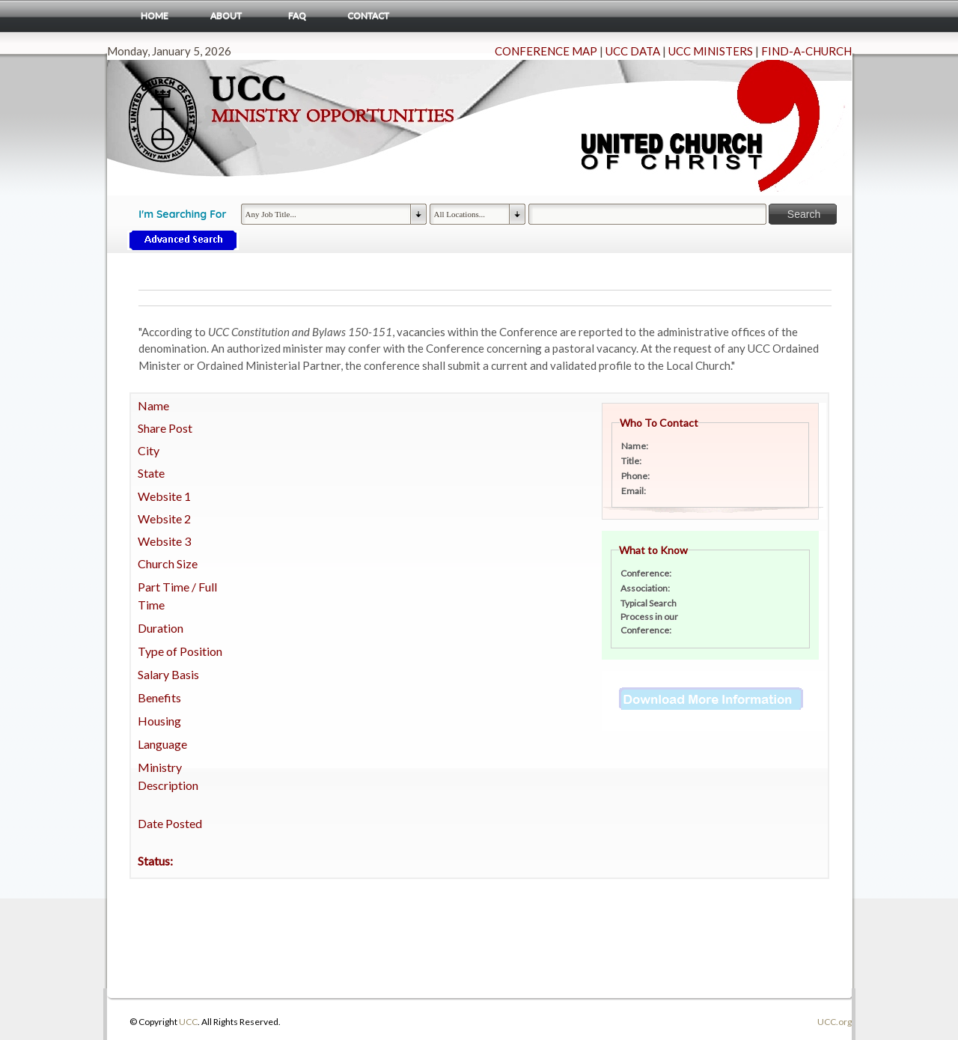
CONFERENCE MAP (546, 51)
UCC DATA (632, 51)
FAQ (297, 15)
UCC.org (834, 1021)
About (226, 15)
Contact (368, 15)
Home (154, 15)
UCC (188, 1021)
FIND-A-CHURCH (806, 51)
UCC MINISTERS (710, 51)
